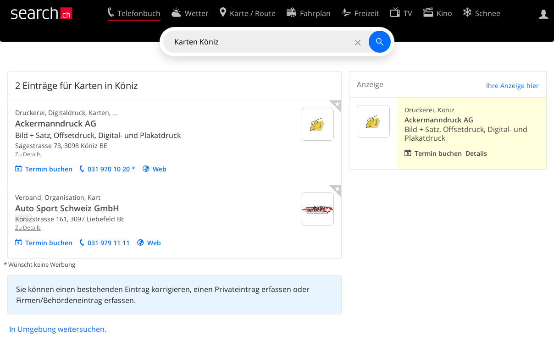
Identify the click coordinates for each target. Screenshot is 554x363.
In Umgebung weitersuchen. (57, 329)
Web (159, 169)
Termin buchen (48, 169)
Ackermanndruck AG (55, 123)
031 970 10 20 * (111, 169)
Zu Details (28, 154)
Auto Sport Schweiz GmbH (67, 208)
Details (476, 153)
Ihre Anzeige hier (512, 85)
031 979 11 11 (109, 242)
